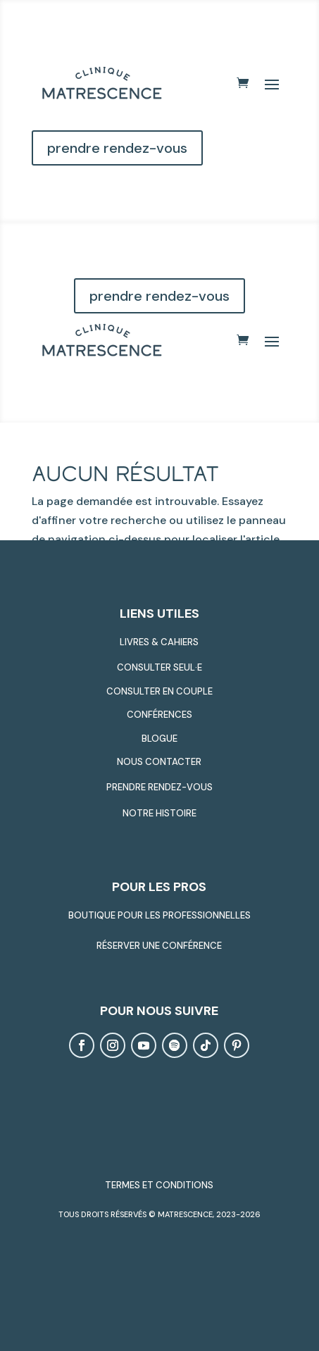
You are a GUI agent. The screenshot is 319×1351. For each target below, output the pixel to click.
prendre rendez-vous (117, 148)
